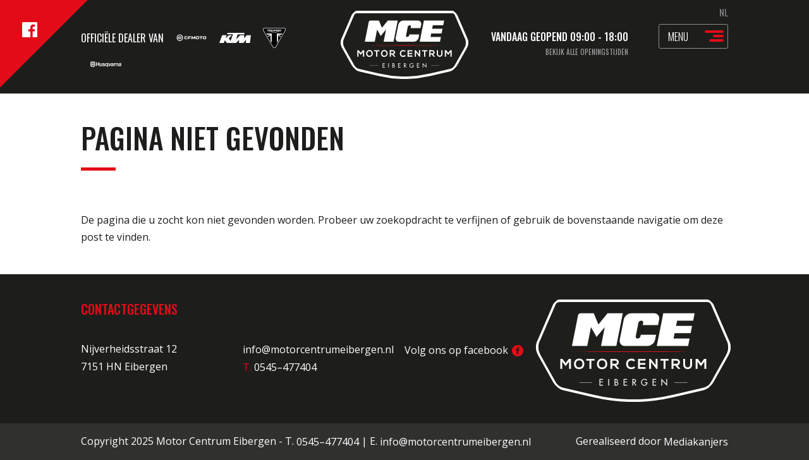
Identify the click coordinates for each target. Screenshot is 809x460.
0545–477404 (327, 442)
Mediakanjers (696, 442)
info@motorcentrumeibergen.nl (318, 350)
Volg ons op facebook (463, 350)
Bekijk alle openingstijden (586, 52)
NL (723, 12)
